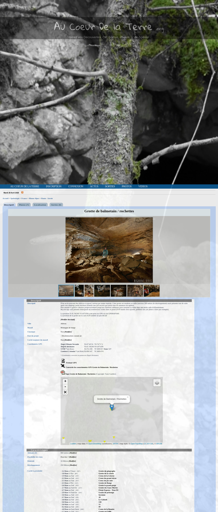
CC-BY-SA (148, 444)
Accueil (6, 198)
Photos (126, 186)
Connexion (75, 186)
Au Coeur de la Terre (24, 186)
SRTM (115, 444)
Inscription (53, 186)
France (24, 198)
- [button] (65, 387)
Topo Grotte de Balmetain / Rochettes (78, 374)
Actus (94, 186)
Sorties (110, 186)
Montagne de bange (68, 328)
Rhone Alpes (34, 198)
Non (62, 332)
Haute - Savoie (47, 198)
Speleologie (15, 198)
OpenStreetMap (95, 444)
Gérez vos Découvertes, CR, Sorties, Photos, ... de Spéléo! (109, 37)
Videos (142, 186)
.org (160, 28)
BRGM (159, 444)
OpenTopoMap (137, 444)
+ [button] (65, 381)
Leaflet (73, 444)
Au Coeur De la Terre (103, 26)
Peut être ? (64, 457)
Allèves (63, 324)
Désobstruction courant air (72, 336)
